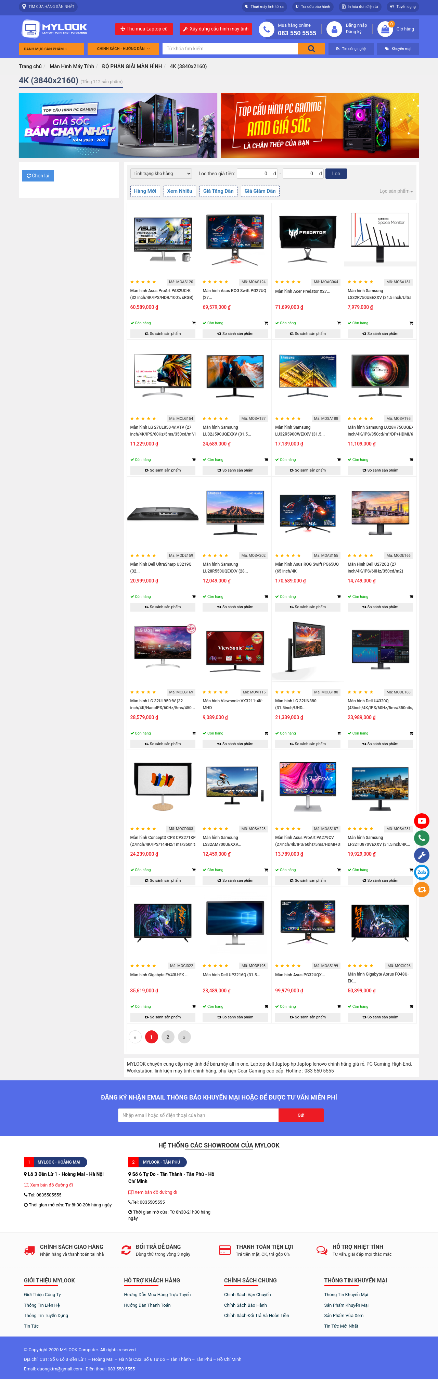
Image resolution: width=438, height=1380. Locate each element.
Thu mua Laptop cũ (143, 29)
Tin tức (31, 1326)
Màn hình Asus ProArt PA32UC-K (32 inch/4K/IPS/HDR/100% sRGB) (162, 294)
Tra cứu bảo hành (313, 6)
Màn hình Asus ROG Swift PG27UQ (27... (234, 294)
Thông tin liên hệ (42, 1305)
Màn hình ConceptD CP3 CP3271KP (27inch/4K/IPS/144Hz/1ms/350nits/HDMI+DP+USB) (179, 841)
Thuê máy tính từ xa (264, 6)
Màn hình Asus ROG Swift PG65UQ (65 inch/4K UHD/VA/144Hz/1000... (307, 571)
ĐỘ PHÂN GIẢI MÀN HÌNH (132, 66)
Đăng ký (353, 31)
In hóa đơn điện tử (360, 6)
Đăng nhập (356, 25)
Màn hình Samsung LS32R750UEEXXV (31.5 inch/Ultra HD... (379, 297)
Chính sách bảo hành (245, 1305)
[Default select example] (161, 173)
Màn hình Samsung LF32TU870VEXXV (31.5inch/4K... (379, 841)
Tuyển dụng (403, 6)
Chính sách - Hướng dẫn (123, 49)
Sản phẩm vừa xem (344, 1315)
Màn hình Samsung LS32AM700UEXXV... (222, 841)
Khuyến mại (398, 49)
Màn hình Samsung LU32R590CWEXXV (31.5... (300, 431)
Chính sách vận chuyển (247, 1294)
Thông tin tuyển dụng (46, 1315)
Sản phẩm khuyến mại (346, 1305)
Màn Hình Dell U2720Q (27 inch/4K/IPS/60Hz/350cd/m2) (375, 568)
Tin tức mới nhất (341, 1326)
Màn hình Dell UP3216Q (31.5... (231, 975)
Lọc (336, 173)
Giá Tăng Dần (218, 191)
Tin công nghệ (351, 49)
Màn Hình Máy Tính (72, 66)
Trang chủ (30, 66)
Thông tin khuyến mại (346, 1294)
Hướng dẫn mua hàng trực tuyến (157, 1294)
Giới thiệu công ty (42, 1294)
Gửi (301, 1115)
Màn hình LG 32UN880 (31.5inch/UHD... (295, 704)
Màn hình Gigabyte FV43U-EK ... (159, 975)
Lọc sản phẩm (396, 191)
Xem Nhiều (179, 191)
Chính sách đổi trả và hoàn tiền (256, 1315)
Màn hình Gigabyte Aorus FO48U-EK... (378, 977)
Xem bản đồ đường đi (48, 1185)
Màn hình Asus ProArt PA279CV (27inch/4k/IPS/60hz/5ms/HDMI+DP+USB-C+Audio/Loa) (314, 844)
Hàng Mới (145, 191)
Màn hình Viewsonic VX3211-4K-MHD (232, 704)
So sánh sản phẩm (163, 333)
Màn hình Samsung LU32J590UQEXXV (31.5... (227, 431)
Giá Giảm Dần (260, 191)
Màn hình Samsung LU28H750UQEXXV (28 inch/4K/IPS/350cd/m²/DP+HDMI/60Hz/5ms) (389, 431)
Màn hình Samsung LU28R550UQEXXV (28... (225, 568)
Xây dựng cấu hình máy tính (219, 29)
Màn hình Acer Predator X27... (302, 291)
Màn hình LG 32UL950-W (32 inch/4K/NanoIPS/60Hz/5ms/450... (162, 704)
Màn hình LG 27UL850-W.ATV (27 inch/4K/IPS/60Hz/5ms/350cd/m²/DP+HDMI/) (173, 431)
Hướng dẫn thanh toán (147, 1305)
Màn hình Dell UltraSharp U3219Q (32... (161, 568)
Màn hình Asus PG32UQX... (300, 975)
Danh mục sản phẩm (45, 49)
